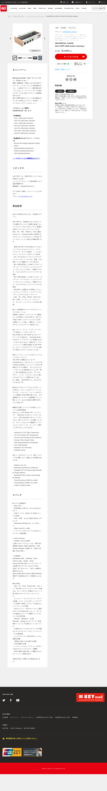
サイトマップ (14, 717)
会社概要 (5, 717)
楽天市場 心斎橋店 (29, 728)
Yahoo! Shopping (16, 728)
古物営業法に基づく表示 (62, 717)
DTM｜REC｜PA (19, 16)
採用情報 (75, 717)
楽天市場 (5, 728)
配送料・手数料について (62, 69)
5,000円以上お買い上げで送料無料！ (16, 2)
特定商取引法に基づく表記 (44, 717)
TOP (9, 16)
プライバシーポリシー (27, 717)
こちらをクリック (26, 196)
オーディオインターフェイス (35, 16)
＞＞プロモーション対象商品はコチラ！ (26, 158)
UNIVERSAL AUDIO (69, 32)
